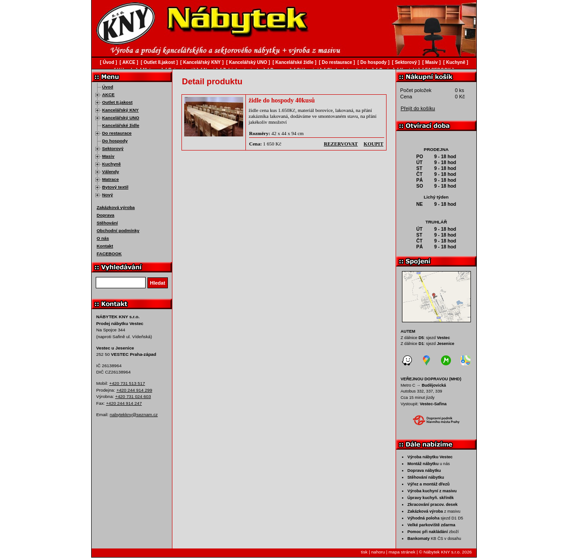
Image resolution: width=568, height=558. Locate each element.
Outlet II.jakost (117, 102)
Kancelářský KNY (120, 109)
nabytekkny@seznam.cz (134, 414)
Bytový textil (115, 186)
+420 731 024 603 (133, 396)
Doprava (105, 215)
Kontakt (105, 245)
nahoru (378, 551)
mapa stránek (401, 551)
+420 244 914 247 (124, 403)
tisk (364, 551)
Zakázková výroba (116, 207)
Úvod (107, 86)
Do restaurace (117, 133)
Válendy (110, 171)
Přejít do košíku (418, 108)
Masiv (108, 156)
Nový (107, 194)
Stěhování (107, 222)
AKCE (108, 94)
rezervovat (341, 143)
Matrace (110, 179)
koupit (373, 143)
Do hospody (114, 140)
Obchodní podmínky (118, 230)
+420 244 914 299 (134, 390)
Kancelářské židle (120, 125)
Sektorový (112, 148)
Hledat (158, 283)
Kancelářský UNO (120, 117)
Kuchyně (111, 163)
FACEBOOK (109, 253)
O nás (103, 238)
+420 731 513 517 (127, 383)
